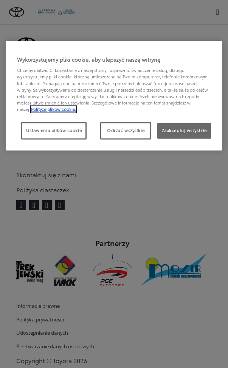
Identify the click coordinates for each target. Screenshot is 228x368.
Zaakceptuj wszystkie (184, 130)
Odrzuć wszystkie (125, 130)
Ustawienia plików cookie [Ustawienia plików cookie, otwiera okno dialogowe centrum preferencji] (54, 130)
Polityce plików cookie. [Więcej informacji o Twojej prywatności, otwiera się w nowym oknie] (53, 109)
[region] (114, 95)
